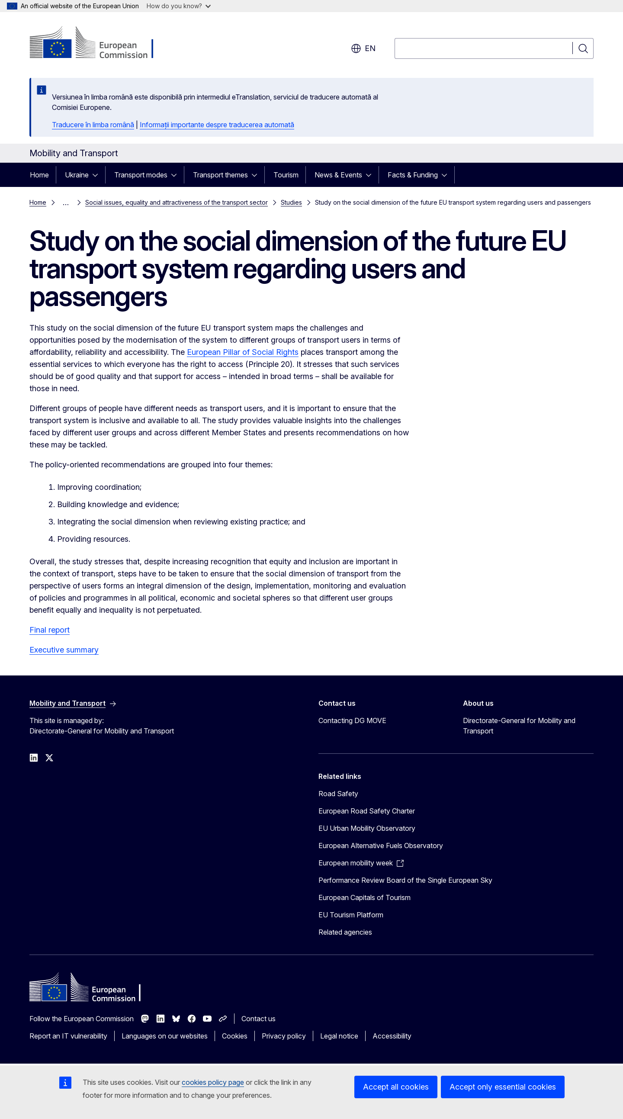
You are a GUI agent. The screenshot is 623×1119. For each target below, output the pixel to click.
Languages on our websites (165, 1036)
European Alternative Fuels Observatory (380, 845)
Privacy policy (284, 1036)
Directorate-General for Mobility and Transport (519, 725)
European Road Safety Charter (366, 811)
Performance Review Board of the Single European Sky (405, 880)
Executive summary (64, 649)
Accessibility (392, 1036)
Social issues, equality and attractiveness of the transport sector (176, 202)
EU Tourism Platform (350, 914)
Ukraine (77, 174)
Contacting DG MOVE (352, 720)
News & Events (338, 174)
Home (39, 174)
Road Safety (338, 793)
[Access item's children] (97, 175)
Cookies (234, 1036)
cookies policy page (213, 1082)
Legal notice (339, 1036)
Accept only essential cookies (503, 1086)
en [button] (363, 48)
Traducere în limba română (93, 124)
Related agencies (345, 932)
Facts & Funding (413, 174)
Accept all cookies (396, 1086)
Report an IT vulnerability (68, 1036)
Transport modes (140, 174)
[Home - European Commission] (99, 43)
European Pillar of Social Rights (243, 352)
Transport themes (220, 174)
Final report (49, 629)
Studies (291, 202)
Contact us (258, 1018)
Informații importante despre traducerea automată (217, 124)
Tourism (286, 174)
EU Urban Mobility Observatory (366, 828)
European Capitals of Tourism (364, 897)
